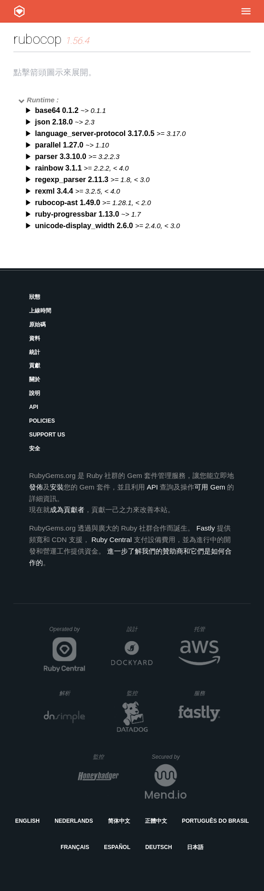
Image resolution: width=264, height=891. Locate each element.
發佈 (36, 487)
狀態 (34, 297)
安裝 (57, 487)
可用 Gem (209, 487)
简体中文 (119, 821)
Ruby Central (111, 539)
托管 (205, 628)
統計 (34, 352)
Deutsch (158, 847)
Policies (42, 421)
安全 (34, 448)
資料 (34, 338)
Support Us (47, 434)
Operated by (67, 632)
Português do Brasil (215, 821)
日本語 (195, 847)
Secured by (169, 757)
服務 (207, 693)
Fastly (205, 528)
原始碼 (37, 324)
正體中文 (156, 821)
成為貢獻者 (67, 509)
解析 (72, 693)
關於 (34, 379)
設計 (139, 628)
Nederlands (73, 821)
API (33, 407)
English (27, 821)
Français (74, 847)
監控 (139, 693)
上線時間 (40, 310)
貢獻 (34, 365)
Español (117, 847)
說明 (34, 393)
